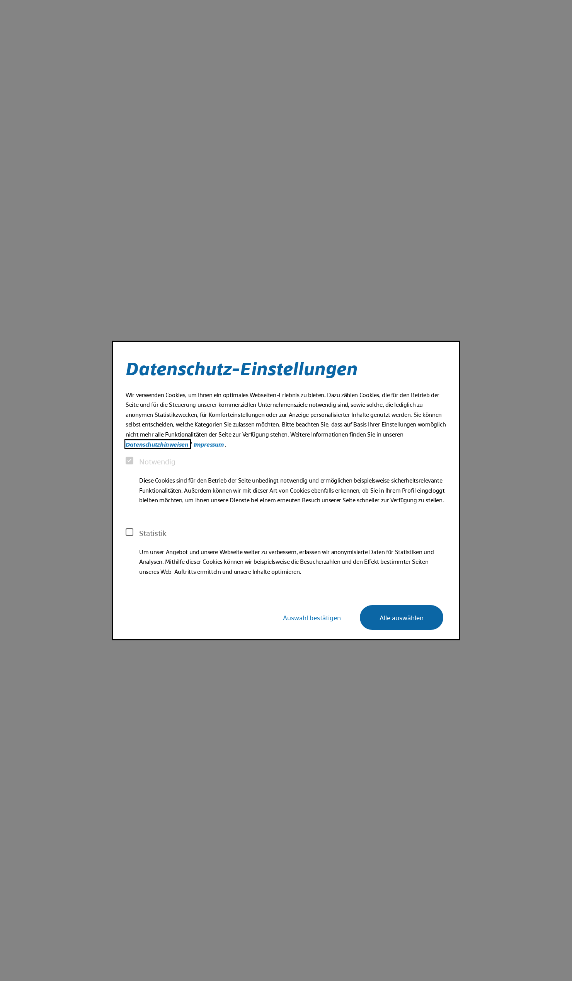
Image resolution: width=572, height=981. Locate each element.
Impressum (209, 444)
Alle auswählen (402, 617)
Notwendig (150, 461)
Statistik (146, 532)
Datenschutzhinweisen (158, 444)
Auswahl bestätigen (312, 617)
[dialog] (286, 490)
